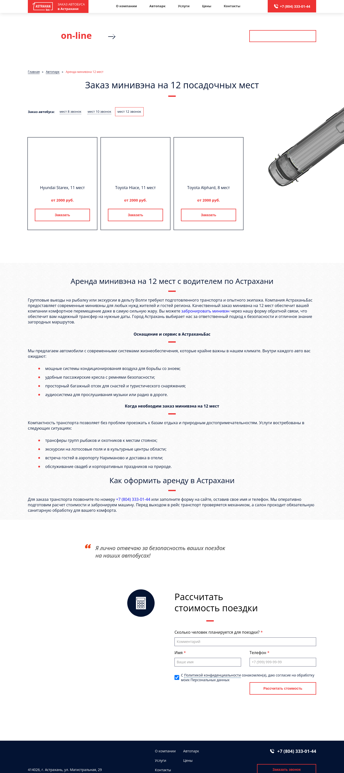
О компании (126, 6)
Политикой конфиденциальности (212, 675)
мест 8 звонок (71, 111)
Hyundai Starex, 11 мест (62, 187)
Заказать (62, 215)
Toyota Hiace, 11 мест (135, 187)
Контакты (232, 6)
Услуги (184, 6)
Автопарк (157, 6)
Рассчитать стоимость (282, 36)
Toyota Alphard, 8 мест (208, 187)
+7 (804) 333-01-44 (295, 6)
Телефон (258, 652)
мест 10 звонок (99, 111)
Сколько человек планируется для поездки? (217, 632)
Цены (207, 6)
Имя (179, 652)
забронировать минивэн (205, 311)
